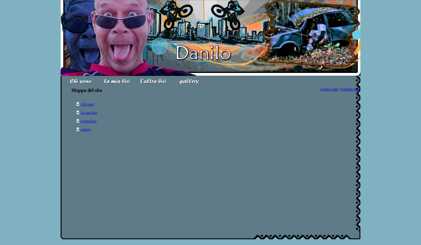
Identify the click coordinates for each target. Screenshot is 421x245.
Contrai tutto (329, 89)
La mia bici (89, 113)
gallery (86, 129)
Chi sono (87, 104)
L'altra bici (89, 121)
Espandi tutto (350, 89)
